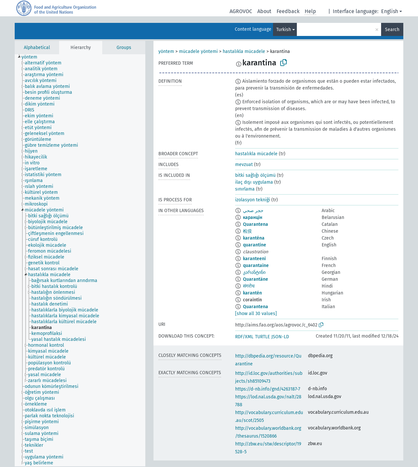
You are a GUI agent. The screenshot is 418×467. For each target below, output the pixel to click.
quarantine (254, 245)
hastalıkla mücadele (244, 51)
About (264, 11)
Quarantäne (255, 279)
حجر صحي (253, 210)
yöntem (166, 51)
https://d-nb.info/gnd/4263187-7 (267, 389)
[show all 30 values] (256, 313)
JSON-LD (280, 337)
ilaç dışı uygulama (254, 182)
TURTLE (262, 337)
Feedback (288, 11)
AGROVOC (241, 11)
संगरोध (249, 286)
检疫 (247, 231)
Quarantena (255, 224)
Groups (124, 47)
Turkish (283, 29)
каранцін (252, 217)
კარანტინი (254, 272)
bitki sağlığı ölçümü (255, 175)
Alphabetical (37, 47)
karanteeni (254, 258)
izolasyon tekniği (252, 200)
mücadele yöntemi (198, 51)
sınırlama (245, 189)
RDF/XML (244, 337)
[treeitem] (32, 57)
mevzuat (244, 164)
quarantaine (256, 265)
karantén (252, 293)
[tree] (80, 260)
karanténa (254, 238)
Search (392, 29)
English (389, 11)
